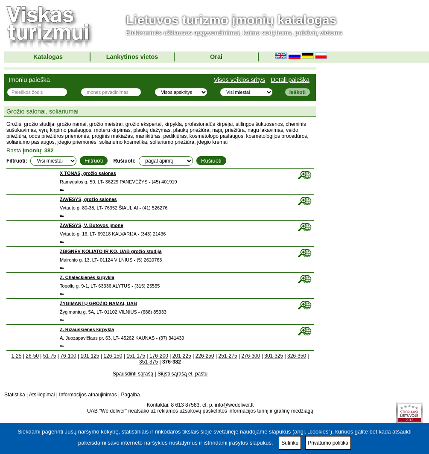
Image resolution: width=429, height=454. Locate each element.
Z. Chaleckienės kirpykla (87, 277)
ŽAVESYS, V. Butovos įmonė (91, 225)
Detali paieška (290, 79)
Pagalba (130, 395)
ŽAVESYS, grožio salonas (88, 199)
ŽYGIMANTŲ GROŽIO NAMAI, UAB (98, 303)
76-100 (68, 356)
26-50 (32, 356)
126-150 (112, 356)
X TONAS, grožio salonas (88, 173)
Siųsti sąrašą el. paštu (182, 374)
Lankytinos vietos (132, 56)
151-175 (135, 356)
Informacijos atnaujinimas (88, 395)
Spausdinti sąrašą (133, 374)
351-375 (148, 362)
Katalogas (48, 56)
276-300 (250, 356)
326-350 (296, 356)
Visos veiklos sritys (240, 79)
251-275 (228, 356)
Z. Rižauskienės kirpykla (87, 329)
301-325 (273, 356)
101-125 (89, 356)
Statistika (14, 395)
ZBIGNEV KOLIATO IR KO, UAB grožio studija (111, 251)
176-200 (158, 356)
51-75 (49, 356)
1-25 (16, 356)
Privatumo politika (328, 443)
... (62, 188)
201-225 (181, 356)
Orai (216, 56)
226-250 (205, 356)
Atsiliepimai (42, 395)
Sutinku (289, 443)
